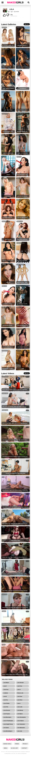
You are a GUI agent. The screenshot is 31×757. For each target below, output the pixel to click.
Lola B (5, 696)
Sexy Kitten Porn (5, 70)
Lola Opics (6, 727)
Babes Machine (5, 49)
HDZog (3, 493)
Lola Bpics (20, 713)
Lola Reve (19, 700)
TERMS (17, 743)
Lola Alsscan (6, 710)
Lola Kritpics (20, 720)
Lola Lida (19, 731)
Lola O (19, 689)
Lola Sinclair (20, 682)
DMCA (5, 748)
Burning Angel (20, 286)
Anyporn (4, 544)
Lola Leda (19, 706)
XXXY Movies (5, 376)
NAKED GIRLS (7, 743)
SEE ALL (26, 24)
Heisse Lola (20, 693)
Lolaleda (5, 693)
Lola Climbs (6, 703)
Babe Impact (19, 49)
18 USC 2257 (14, 748)
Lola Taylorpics (21, 724)
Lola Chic (5, 706)
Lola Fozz (19, 686)
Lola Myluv (6, 682)
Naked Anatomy (5, 243)
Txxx (3, 477)
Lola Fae (5, 700)
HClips (3, 460)
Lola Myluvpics (21, 727)
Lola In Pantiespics (8, 720)
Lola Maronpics (7, 717)
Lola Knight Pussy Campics (8, 724)
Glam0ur (4, 156)
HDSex (3, 644)
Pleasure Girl (19, 27)
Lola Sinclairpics (21, 717)
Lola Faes (19, 696)
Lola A (19, 703)
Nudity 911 (19, 70)
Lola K (5, 686)
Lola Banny (20, 710)
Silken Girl (19, 156)
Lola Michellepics (7, 731)
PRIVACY (25, 743)
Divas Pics (4, 27)
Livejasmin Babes (21, 243)
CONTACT (24, 748)
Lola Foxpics (6, 713)
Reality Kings (5, 393)
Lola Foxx (5, 689)
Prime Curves (5, 329)
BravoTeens (4, 560)
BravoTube (4, 594)
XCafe (3, 510)
